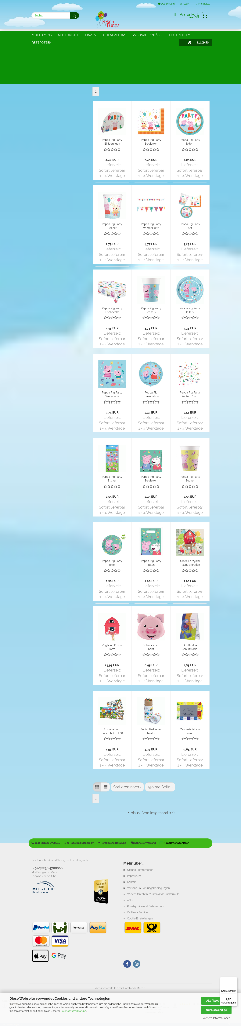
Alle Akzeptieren (216, 1000)
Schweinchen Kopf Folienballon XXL (151, 647)
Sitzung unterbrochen (140, 869)
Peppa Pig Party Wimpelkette (151, 226)
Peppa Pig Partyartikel (47, 60)
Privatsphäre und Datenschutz (145, 906)
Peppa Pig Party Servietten (151, 141)
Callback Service (137, 912)
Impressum (134, 875)
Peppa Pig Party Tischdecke (112, 310)
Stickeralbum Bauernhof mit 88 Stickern (112, 731)
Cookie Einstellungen (140, 918)
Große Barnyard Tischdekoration (190, 562)
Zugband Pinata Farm (112, 647)
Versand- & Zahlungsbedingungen (148, 888)
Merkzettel (202, 3)
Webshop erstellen (106, 988)
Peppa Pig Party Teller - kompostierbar (190, 310)
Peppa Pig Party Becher (112, 226)
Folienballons (114, 35)
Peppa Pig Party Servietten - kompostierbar (112, 394)
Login (184, 3)
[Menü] (235, 979)
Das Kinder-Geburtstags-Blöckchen (190, 647)
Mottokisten (69, 35)
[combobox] (127, 79)
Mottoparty (42, 35)
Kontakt (131, 881)
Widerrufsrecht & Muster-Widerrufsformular (153, 894)
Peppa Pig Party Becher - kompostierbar (151, 310)
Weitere (138, 35)
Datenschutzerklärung (73, 1011)
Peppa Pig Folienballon (151, 394)
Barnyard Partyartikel (46, 53)
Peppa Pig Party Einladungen (112, 141)
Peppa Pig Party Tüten (151, 562)
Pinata (90, 35)
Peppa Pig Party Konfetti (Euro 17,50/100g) (190, 394)
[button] (97, 79)
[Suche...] (74, 15)
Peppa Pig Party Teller (112, 562)
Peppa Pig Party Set (190, 226)
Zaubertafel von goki (190, 731)
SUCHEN (203, 35)
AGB (129, 900)
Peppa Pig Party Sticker (112, 478)
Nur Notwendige (216, 1009)
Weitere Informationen (216, 1018)
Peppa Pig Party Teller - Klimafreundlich (190, 141)
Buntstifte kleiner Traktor (151, 731)
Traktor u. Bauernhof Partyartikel (54, 66)
